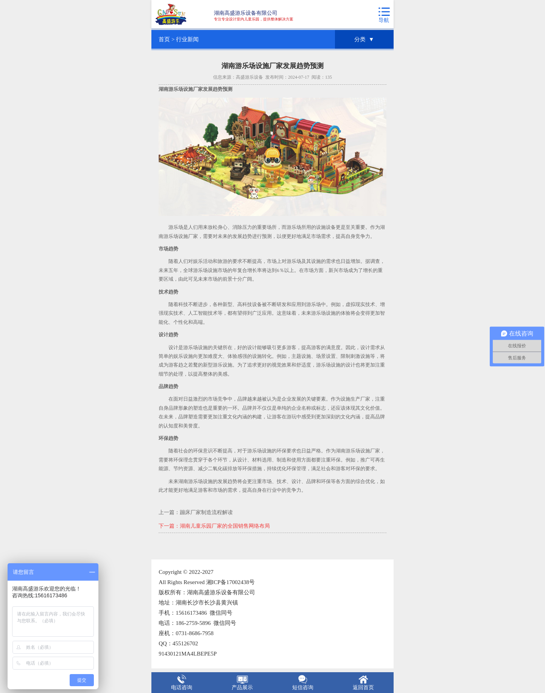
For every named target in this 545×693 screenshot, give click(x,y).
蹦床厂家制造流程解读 (206, 512)
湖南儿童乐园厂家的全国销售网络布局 (225, 526)
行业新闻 (187, 39)
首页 (164, 39)
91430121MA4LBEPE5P (187, 654)
